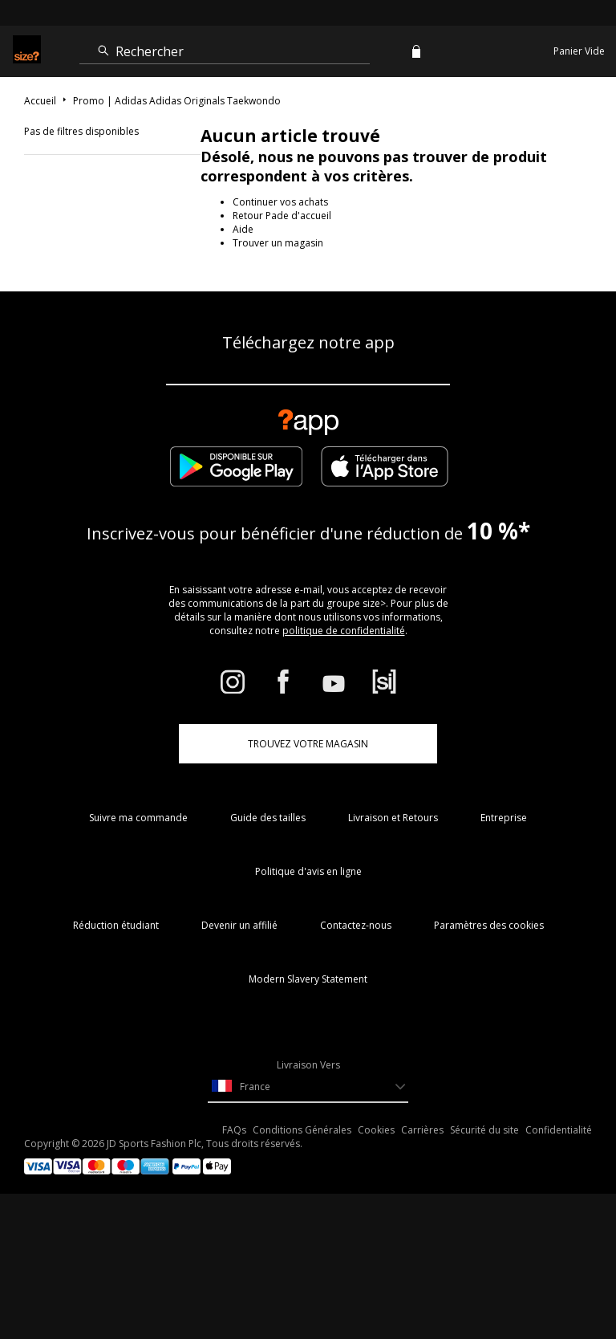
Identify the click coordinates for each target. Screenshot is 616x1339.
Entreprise (503, 817)
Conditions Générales (302, 1130)
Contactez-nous (355, 925)
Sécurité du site (484, 1130)
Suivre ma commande (138, 817)
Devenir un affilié (239, 925)
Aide (243, 229)
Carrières (422, 1130)
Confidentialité (558, 1130)
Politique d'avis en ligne (308, 871)
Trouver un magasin (278, 243)
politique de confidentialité (343, 630)
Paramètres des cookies (489, 925)
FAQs (234, 1130)
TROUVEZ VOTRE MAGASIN (308, 744)
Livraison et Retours (393, 817)
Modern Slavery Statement (308, 979)
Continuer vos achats (280, 202)
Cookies (376, 1130)
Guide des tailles (268, 817)
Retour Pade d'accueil (282, 215)
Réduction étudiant (116, 925)
